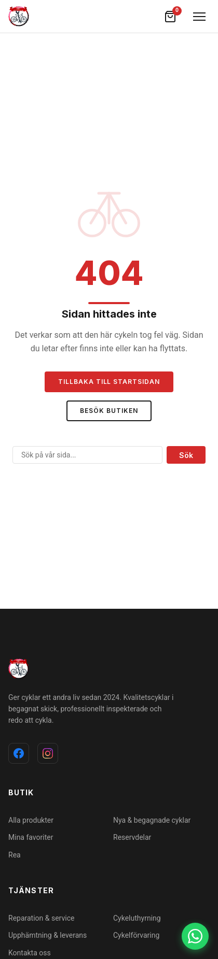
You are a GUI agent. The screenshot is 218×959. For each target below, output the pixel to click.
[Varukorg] (170, 16)
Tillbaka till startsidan (109, 381)
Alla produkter (30, 820)
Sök (186, 455)
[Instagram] (47, 753)
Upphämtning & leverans (47, 935)
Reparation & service (41, 918)
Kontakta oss (29, 953)
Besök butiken (109, 410)
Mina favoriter (30, 837)
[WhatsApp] (195, 936)
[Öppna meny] (199, 16)
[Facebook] (18, 753)
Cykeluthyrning (137, 918)
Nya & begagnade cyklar (151, 820)
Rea (14, 855)
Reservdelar (132, 837)
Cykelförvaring (136, 935)
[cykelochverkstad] (18, 16)
